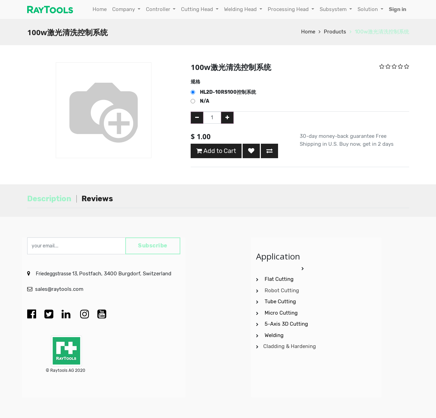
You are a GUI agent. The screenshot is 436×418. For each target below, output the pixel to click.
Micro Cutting (282, 313)
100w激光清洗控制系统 (382, 32)
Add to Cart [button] (216, 151)
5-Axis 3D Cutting (287, 324)
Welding (274, 335)
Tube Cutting (281, 301)
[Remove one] (197, 118)
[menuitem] (99, 9)
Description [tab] (49, 198)
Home (308, 32)
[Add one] (227, 118)
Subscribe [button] (153, 246)
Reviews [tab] (97, 198)
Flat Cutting (279, 279)
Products (335, 32)
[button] (251, 151)
